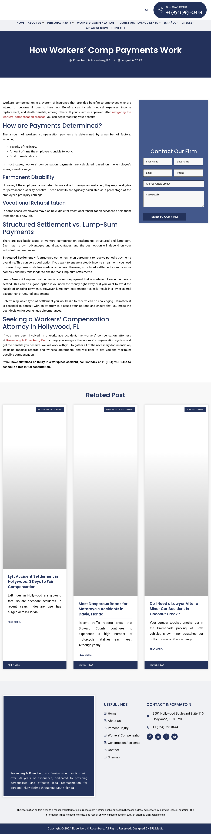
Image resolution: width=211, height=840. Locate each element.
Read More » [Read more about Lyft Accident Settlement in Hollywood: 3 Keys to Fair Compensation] (14, 622)
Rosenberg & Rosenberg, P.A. (26, 340)
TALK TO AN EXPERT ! (177, 7)
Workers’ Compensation (96, 22)
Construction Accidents (139, 22)
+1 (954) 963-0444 (184, 12)
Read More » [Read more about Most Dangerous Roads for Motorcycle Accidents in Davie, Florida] (85, 655)
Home (21, 23)
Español (170, 22)
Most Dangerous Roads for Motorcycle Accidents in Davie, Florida (103, 608)
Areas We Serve (97, 28)
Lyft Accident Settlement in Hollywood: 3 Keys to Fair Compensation (33, 581)
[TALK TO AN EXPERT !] (160, 10)
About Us (36, 22)
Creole (187, 22)
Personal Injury (60, 22)
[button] (146, 10)
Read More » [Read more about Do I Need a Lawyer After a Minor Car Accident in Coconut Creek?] (156, 649)
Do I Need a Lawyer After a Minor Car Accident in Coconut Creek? (174, 608)
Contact (118, 28)
